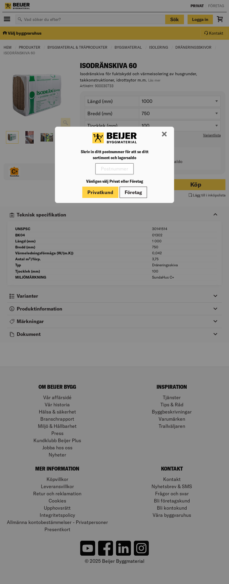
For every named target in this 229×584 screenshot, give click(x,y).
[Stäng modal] (164, 134)
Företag (133, 192)
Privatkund (100, 192)
